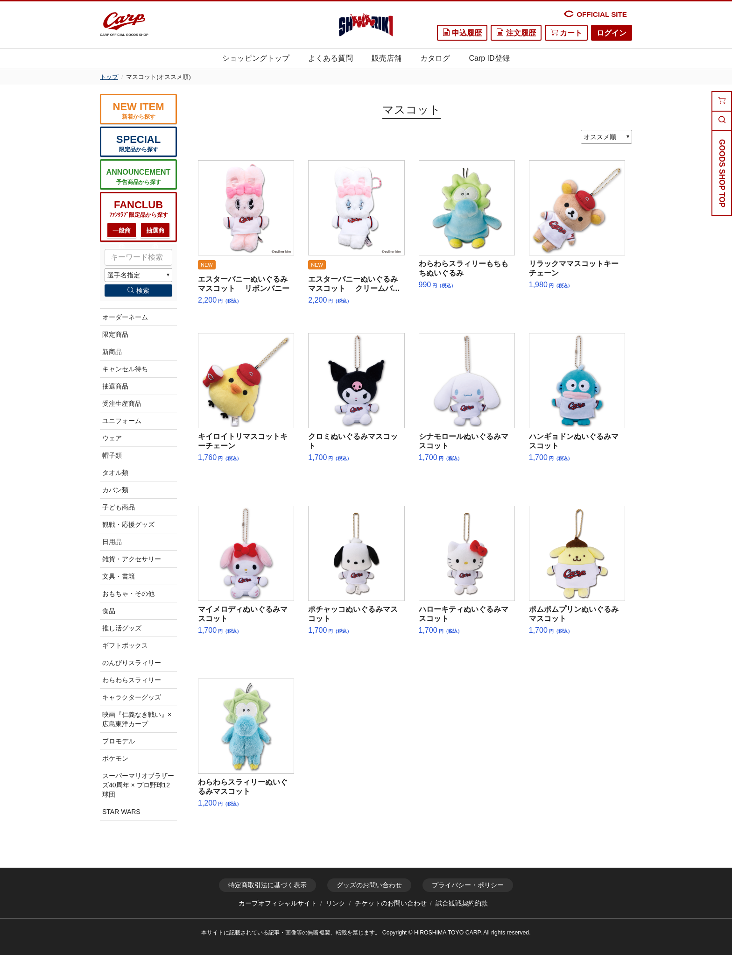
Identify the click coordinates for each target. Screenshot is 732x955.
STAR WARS (121, 811)
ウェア (112, 438)
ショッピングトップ (255, 58)
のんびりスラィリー (131, 662)
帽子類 (112, 455)
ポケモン (115, 758)
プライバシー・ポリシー (468, 885)
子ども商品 (118, 507)
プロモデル (118, 741)
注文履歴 (515, 32)
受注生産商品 (121, 403)
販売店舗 (386, 58)
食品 (108, 611)
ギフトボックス (125, 645)
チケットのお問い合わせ (391, 903)
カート (566, 32)
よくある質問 (330, 58)
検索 (138, 290)
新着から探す (138, 110)
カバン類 (115, 490)
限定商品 (115, 334)
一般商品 (122, 232)
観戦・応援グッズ (128, 524)
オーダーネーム (125, 317)
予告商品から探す (138, 176)
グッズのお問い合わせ (369, 885)
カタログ (435, 58)
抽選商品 (155, 232)
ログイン (611, 33)
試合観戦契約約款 (462, 903)
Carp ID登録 (489, 58)
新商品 (112, 351)
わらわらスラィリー (131, 680)
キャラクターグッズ (131, 697)
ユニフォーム (121, 420)
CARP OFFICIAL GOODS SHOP (124, 24)
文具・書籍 (118, 576)
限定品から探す (138, 143)
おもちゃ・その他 (128, 593)
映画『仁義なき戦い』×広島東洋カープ (136, 719)
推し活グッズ (121, 628)
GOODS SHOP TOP (722, 173)
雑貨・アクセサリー (131, 559)
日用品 (112, 541)
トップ (109, 76)
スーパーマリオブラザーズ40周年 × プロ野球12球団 (138, 785)
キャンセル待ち (125, 369)
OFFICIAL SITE (595, 14)
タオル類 (115, 472)
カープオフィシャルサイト (278, 903)
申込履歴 (462, 32)
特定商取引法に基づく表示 (267, 885)
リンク (335, 903)
